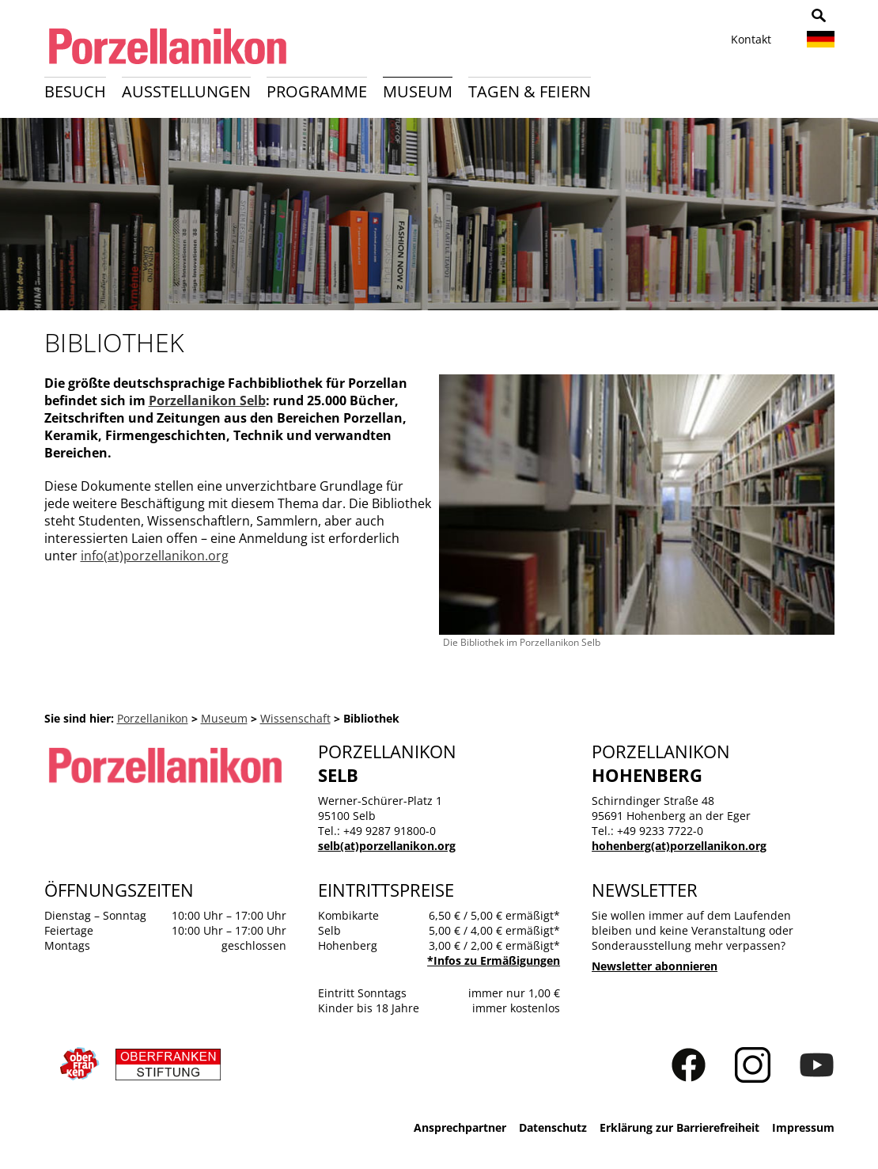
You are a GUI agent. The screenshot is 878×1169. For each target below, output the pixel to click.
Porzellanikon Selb (207, 400)
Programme (317, 91)
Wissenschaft (295, 718)
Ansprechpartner (460, 1127)
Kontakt (751, 39)
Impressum (803, 1127)
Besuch (75, 91)
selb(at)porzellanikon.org (387, 845)
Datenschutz (553, 1127)
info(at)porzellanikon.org (155, 555)
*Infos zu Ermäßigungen (493, 960)
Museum (417, 91)
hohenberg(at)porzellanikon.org (679, 845)
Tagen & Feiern (529, 91)
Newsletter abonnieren (654, 966)
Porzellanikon (152, 718)
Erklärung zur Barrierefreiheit (679, 1127)
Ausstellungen (186, 91)
